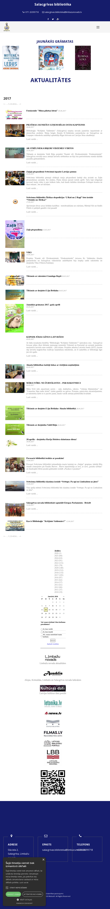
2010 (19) (58, 592)
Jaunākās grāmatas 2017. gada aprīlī (43, 305)
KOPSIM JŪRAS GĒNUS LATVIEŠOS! (45, 337)
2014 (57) (58, 582)
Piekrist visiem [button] (13, 894)
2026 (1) (57, 553)
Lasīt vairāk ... (32, 139)
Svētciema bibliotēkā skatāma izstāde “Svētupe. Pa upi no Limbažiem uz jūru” (62, 481)
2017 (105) (58, 575)
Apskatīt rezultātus (53, 644)
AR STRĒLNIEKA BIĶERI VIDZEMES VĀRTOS (50, 148)
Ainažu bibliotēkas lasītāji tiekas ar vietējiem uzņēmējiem (52, 365)
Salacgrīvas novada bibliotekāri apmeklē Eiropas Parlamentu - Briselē (58, 503)
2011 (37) (58, 590)
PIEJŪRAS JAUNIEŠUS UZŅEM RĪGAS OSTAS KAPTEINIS (55, 125)
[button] (24, 899)
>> (63, 596)
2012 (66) (58, 587)
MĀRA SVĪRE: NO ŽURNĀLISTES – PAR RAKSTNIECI (53, 383)
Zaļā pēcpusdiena (34, 230)
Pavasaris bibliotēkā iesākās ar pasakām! (45, 458)
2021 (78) (58, 565)
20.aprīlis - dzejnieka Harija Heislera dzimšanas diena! (51, 439)
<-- (4, 104)
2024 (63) (58, 558)
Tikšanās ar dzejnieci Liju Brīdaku (42, 290)
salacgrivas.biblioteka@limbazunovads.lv (64, 849)
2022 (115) (58, 563)
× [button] (43, 860)
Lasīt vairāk (24, 882)
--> (19, 104)
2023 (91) (58, 560)
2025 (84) (58, 556)
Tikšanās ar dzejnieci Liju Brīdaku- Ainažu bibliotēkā (51, 408)
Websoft (52, 896)
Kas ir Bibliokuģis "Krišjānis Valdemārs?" (46, 521)
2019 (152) (58, 570)
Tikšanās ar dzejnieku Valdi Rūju (41, 425)
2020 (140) (58, 568)
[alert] (24, 881)
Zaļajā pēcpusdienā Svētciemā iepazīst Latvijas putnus (51, 172)
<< (42, 596)
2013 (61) (58, 585)
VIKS (29, 252)
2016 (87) (58, 577)
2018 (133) (58, 573)
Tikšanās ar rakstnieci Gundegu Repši (43, 276)
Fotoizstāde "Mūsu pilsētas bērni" (42, 111)
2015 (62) (58, 580)
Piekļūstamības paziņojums (53, 893)
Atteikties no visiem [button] (33, 894)
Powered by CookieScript (24, 903)
